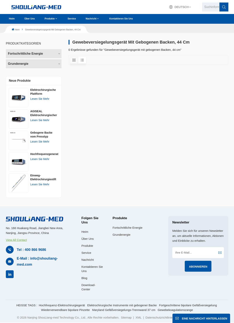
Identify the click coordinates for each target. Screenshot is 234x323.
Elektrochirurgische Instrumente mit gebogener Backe (122, 305)
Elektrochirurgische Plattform (43, 91)
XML (138, 317)
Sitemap (126, 317)
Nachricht (91, 18)
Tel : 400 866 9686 (31, 250)
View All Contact (16, 240)
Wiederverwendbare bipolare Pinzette (65, 310)
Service (72, 18)
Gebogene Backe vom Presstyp (41, 134)
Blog (84, 278)
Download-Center (88, 287)
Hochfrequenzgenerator (44, 154)
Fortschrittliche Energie (25, 53)
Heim (12, 18)
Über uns (29, 18)
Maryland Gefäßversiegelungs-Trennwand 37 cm (123, 310)
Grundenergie (18, 63)
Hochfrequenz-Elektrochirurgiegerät (62, 305)
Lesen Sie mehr (39, 98)
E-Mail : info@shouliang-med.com (37, 261)
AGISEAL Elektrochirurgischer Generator (43, 113)
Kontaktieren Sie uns (121, 18)
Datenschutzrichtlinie (158, 317)
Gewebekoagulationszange (175, 310)
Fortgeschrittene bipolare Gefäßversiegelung (188, 305)
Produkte (50, 18)
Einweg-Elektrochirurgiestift (43, 177)
